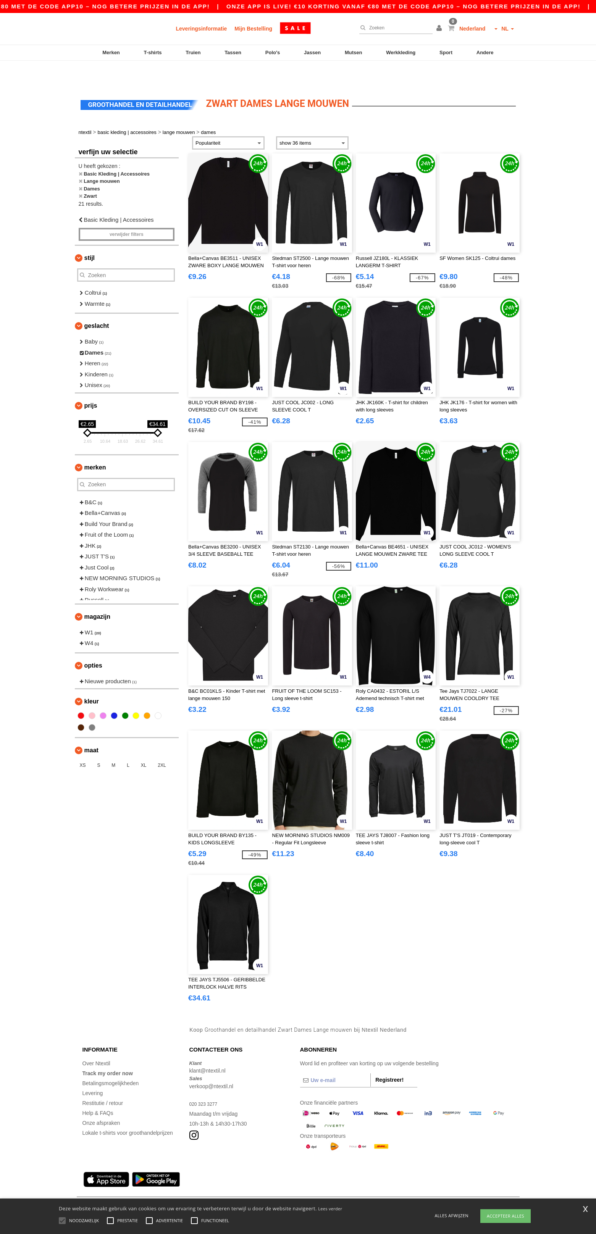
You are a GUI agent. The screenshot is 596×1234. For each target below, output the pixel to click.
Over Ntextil (96, 1041)
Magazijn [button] (97, 594)
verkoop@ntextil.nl (211, 1064)
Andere (485, 52)
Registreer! (389, 1057)
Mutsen (353, 52)
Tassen (233, 52)
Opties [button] (93, 643)
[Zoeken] (394, 28)
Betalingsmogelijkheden (110, 1061)
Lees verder (330, 1208)
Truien (193, 52)
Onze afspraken (101, 1100)
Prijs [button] (90, 383)
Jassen (312, 52)
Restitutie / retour (102, 1081)
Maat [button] (91, 727)
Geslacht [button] (96, 303)
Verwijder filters (127, 212)
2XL (162, 742)
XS (83, 742)
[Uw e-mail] (335, 1058)
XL (144, 742)
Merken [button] (95, 445)
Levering (92, 1071)
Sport (445, 52)
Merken (111, 52)
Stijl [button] (89, 235)
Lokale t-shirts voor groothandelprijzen (127, 1110)
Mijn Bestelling (253, 29)
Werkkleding (400, 52)
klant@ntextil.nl (207, 1048)
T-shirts (153, 52)
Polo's (272, 52)
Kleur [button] (91, 679)
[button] (440, 29)
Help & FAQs (97, 1090)
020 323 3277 (205, 1081)
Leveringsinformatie (201, 29)
